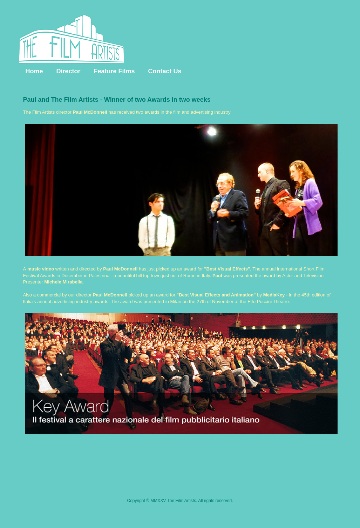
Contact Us (165, 71)
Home (34, 71)
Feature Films (114, 71)
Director (68, 71)
